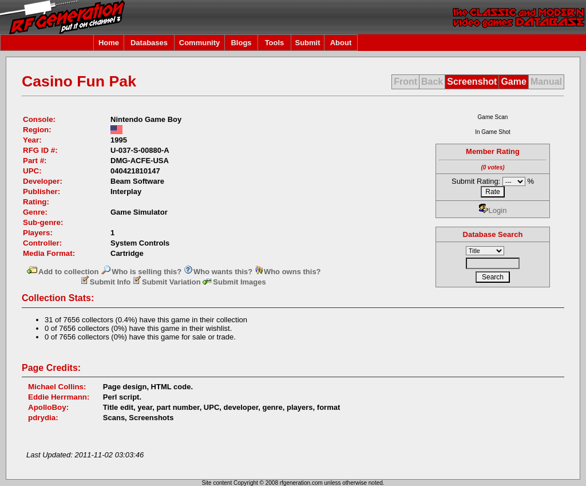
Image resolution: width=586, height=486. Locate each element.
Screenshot (472, 81)
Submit (307, 42)
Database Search (493, 234)
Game (513, 81)
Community (199, 42)
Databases (149, 42)
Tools (274, 42)
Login (493, 210)
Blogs (241, 42)
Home (108, 42)
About (341, 42)
